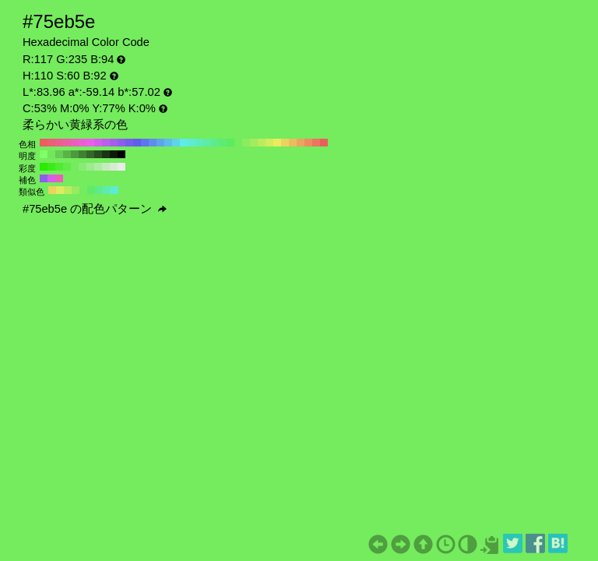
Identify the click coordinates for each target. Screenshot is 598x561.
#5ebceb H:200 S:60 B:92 (168, 142)
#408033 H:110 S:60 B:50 (82, 154)
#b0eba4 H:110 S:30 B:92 (98, 167)
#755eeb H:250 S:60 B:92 (129, 142)
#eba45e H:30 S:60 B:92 (300, 142)
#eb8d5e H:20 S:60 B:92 (308, 142)
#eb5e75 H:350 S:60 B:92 (51, 142)
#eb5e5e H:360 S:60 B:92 (43, 142)
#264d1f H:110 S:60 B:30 (98, 154)
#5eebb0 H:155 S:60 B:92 (107, 190)
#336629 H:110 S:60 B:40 (90, 154)
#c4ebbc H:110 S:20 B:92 (106, 167)
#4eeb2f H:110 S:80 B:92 (59, 167)
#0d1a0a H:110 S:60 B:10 (114, 154)
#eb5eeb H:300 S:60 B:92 (90, 142)
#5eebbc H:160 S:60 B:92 (199, 142)
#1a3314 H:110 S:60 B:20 (106, 154)
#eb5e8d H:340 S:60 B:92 (59, 142)
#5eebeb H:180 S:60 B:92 (184, 142)
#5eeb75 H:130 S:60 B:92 (223, 142)
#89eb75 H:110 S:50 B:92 (82, 167)
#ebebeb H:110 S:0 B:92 (121, 167)
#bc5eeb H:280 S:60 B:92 (106, 142)
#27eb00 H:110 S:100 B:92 (43, 167)
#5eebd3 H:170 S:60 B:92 (191, 142)
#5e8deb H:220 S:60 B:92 (153, 142)
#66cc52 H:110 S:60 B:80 (59, 154)
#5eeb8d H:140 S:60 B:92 (215, 142)
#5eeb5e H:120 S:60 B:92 (230, 142)
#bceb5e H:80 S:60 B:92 (262, 142)
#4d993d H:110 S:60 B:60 (75, 154)
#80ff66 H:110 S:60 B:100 (43, 154)
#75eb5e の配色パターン (95, 209)
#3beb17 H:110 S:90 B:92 (51, 167)
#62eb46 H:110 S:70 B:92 (67, 167)
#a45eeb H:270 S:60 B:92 (114, 142)
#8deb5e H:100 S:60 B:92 (246, 142)
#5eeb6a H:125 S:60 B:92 (91, 190)
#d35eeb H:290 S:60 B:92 (98, 142)
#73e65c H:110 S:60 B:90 (51, 154)
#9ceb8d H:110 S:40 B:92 (90, 167)
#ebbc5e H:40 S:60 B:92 (293, 142)
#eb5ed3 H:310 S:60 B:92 (82, 142)
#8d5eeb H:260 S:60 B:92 (121, 142)
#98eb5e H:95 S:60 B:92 (75, 190)
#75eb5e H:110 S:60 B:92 (238, 142)
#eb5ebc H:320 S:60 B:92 (75, 142)
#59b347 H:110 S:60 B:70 (67, 154)
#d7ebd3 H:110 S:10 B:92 (114, 167)
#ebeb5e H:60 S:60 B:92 (277, 142)
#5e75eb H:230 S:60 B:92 (145, 142)
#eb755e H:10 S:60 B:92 (316, 142)
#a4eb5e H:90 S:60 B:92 (254, 142)
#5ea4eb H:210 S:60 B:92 (160, 142)
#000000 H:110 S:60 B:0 (121, 154)
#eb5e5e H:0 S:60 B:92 (324, 142)
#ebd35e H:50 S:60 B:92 (285, 142)
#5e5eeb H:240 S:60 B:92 (137, 142)
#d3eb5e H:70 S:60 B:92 (269, 142)
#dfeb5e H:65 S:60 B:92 (60, 190)
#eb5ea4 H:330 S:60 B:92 (67, 142)
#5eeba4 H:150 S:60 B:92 (207, 142)
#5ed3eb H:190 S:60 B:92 (176, 142)
